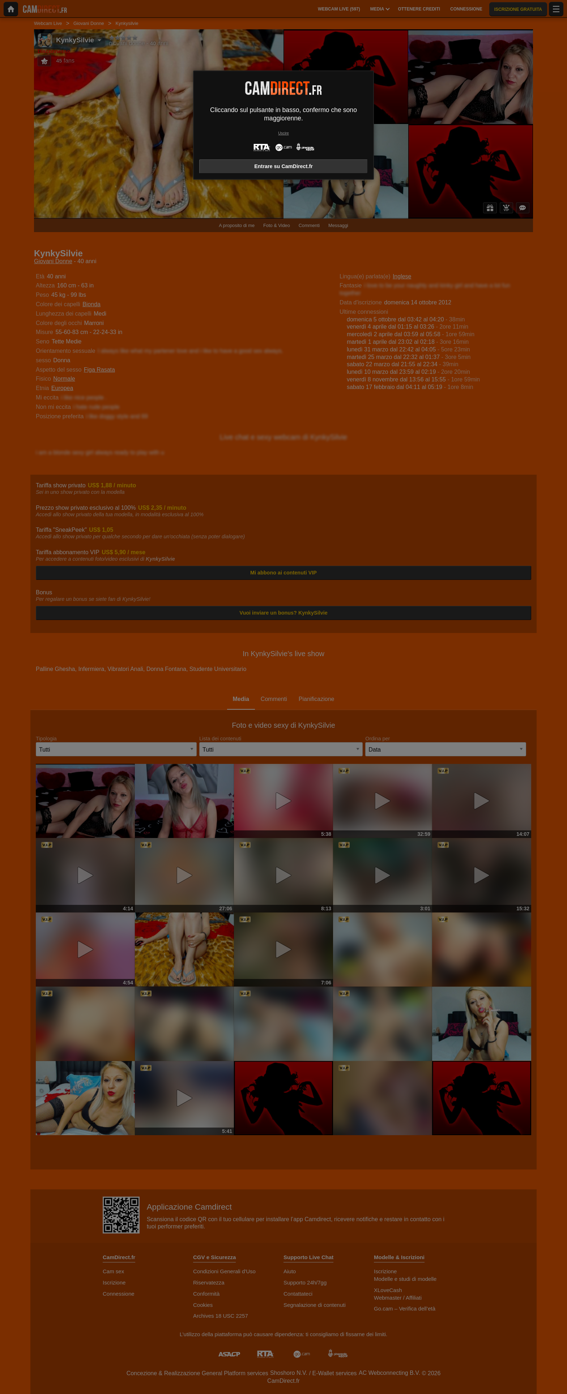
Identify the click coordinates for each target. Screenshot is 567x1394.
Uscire (283, 133)
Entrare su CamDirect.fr (283, 166)
